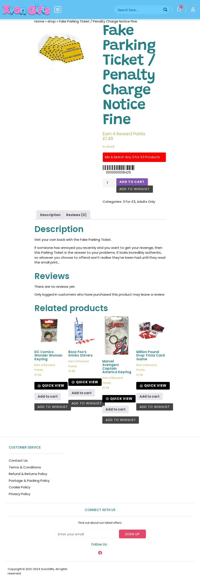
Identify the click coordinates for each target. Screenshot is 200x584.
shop (52, 21)
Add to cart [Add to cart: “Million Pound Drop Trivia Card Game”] (149, 396)
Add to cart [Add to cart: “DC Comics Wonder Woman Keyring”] (48, 396)
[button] (57, 9)
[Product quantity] (109, 182)
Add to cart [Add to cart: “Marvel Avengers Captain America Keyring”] (116, 409)
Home (39, 21)
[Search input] (139, 9)
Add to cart (132, 182)
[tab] (50, 215)
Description (50, 215)
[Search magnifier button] (165, 10)
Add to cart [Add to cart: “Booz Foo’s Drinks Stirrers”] (82, 393)
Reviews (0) (76, 215)
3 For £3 (129, 201)
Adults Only (146, 201)
